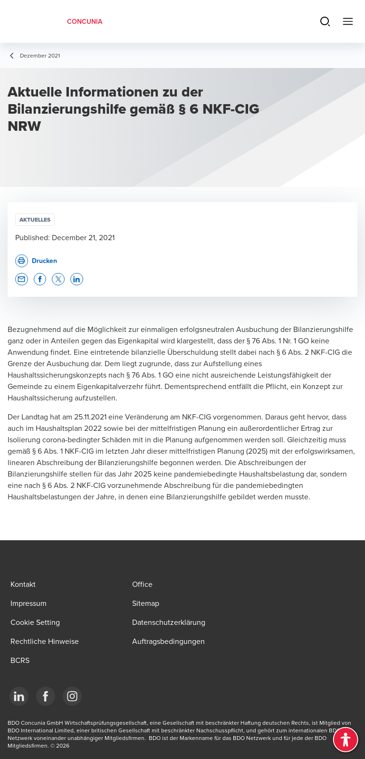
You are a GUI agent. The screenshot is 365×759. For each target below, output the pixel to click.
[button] (21, 279)
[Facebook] (45, 696)
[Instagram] (72, 696)
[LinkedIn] (19, 696)
